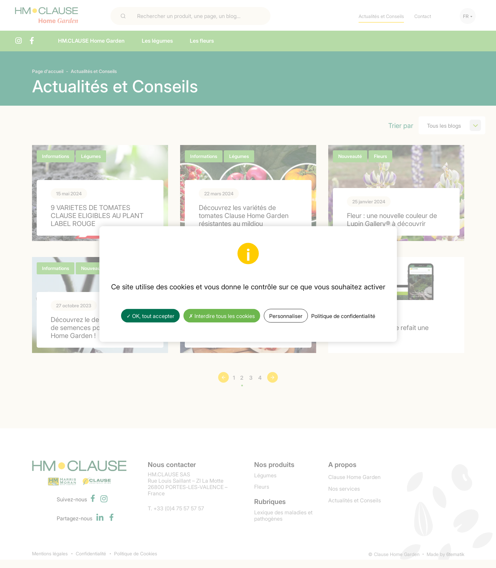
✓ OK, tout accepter (150, 315)
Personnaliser (286, 315)
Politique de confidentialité (343, 315)
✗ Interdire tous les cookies (222, 315)
